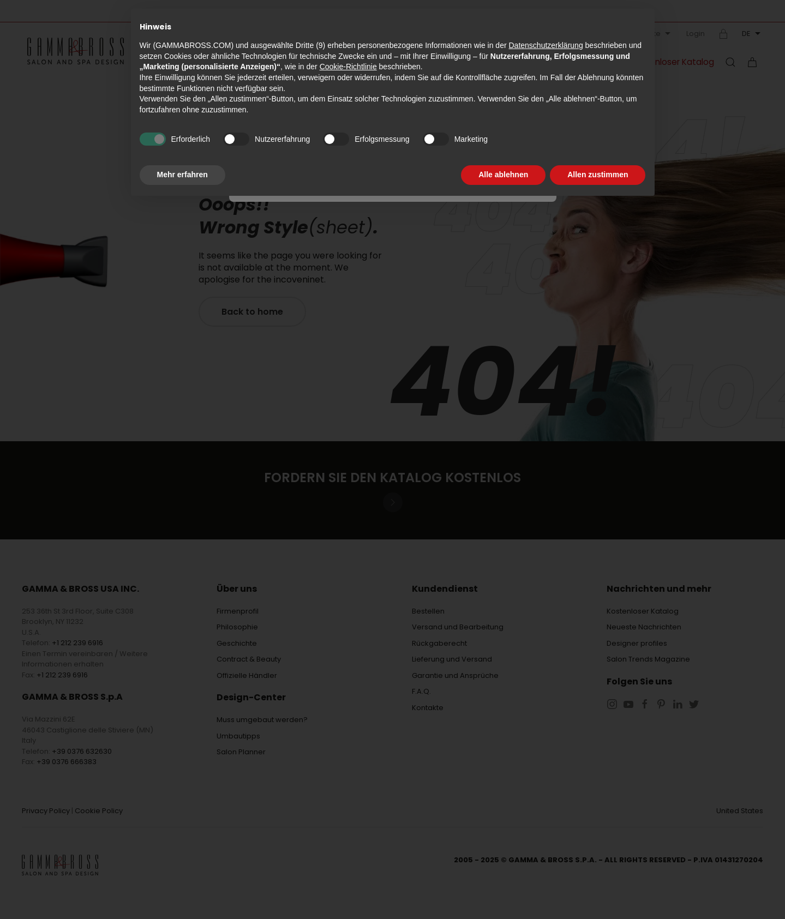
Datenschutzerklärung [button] (545, 45)
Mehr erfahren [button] (182, 174)
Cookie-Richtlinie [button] (348, 66)
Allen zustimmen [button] (597, 174)
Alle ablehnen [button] (503, 174)
